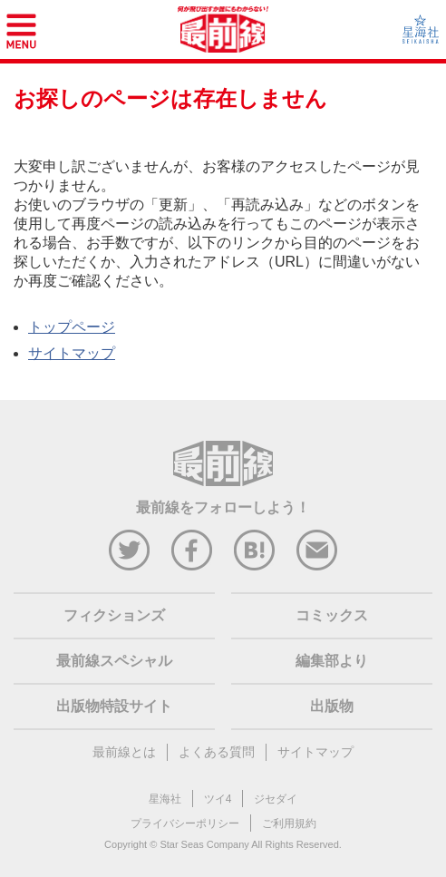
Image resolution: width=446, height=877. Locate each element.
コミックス (332, 615)
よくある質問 (217, 752)
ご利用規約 (289, 823)
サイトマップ (71, 353)
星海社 (165, 799)
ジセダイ (275, 799)
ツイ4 (218, 799)
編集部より (332, 660)
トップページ (71, 327)
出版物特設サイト (114, 706)
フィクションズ (114, 615)
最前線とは (124, 752)
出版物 (332, 706)
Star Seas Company (204, 844)
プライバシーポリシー (185, 823)
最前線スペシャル (114, 660)
